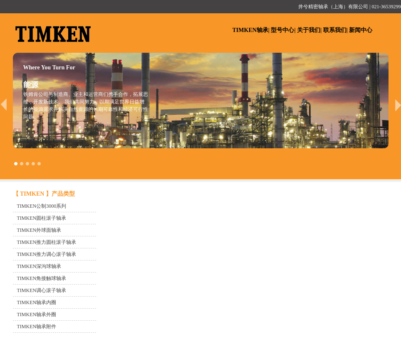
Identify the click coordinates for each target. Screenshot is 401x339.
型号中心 (282, 30)
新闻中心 (360, 30)
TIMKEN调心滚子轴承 (42, 290)
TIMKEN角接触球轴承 (42, 278)
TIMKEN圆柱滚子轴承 (42, 218)
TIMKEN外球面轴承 (39, 230)
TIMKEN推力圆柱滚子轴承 (47, 242)
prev (3, 104)
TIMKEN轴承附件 (37, 326)
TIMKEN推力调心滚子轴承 (47, 254)
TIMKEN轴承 (250, 30)
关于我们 (308, 30)
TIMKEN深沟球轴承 (39, 266)
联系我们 (335, 30)
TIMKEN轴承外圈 (37, 314)
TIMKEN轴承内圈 (37, 302)
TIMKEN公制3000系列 (42, 206)
